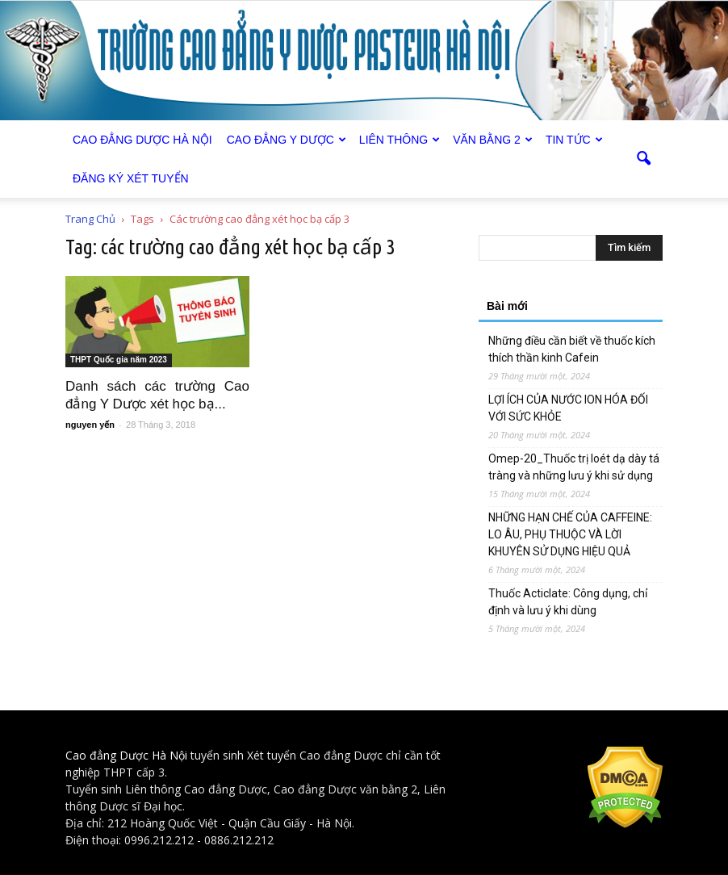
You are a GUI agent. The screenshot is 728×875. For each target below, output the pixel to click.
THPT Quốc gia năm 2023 (118, 359)
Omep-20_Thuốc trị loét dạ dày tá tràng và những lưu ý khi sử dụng (573, 467)
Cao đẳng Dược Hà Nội (126, 755)
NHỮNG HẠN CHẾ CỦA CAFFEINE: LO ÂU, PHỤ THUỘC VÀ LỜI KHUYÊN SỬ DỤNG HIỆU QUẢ (570, 534)
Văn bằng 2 (493, 139)
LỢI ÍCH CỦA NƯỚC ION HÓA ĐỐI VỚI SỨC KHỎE (568, 408)
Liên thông (399, 139)
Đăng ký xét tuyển (131, 178)
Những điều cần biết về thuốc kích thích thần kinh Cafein (571, 349)
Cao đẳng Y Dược (286, 139)
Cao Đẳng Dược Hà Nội (142, 139)
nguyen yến (90, 424)
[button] (643, 159)
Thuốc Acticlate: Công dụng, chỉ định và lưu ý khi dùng (567, 602)
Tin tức (574, 139)
